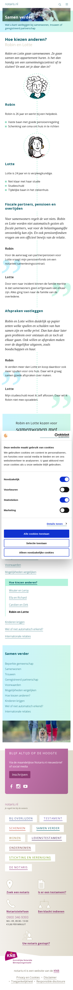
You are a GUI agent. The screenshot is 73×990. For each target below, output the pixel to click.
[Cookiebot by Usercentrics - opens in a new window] (54, 435)
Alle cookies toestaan (36, 533)
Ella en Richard (18, 597)
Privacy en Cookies (28, 977)
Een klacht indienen (51, 911)
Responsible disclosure (50, 981)
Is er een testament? (52, 892)
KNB (56, 971)
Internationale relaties (18, 636)
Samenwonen (13, 669)
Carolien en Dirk (18, 605)
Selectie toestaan (36, 543)
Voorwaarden (13, 565)
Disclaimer (50, 977)
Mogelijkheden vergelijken (20, 572)
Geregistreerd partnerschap (21, 679)
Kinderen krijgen (15, 622)
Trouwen (10, 674)
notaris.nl (11, 4)
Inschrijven (20, 775)
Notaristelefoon (18, 911)
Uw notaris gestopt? (36, 943)
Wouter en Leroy (19, 590)
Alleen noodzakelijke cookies (36, 552)
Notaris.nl (11, 804)
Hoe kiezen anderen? (23, 582)
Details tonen (55, 523)
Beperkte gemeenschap (19, 663)
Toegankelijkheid (22, 981)
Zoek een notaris (18, 892)
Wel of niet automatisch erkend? (24, 629)
